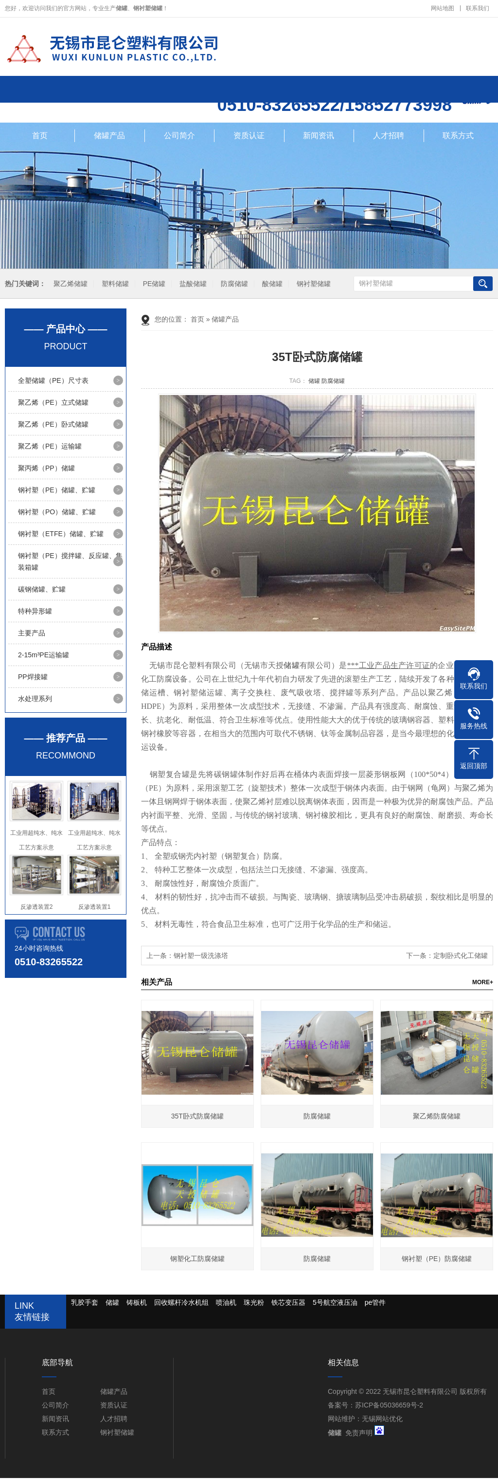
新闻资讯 (318, 136)
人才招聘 (388, 136)
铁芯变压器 (288, 1303)
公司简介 (179, 136)
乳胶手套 (84, 1303)
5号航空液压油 (335, 1303)
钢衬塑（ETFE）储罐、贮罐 (61, 535)
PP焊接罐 (33, 678)
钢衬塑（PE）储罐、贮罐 (56, 491)
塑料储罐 (115, 285)
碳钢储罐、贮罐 (42, 590)
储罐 (314, 382)
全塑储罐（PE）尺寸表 (53, 381)
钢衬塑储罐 (314, 285)
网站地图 (442, 8)
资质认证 (249, 136)
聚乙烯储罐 (70, 285)
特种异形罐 (35, 612)
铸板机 (136, 1303)
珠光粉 (254, 1303)
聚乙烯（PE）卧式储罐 (53, 425)
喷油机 (226, 1303)
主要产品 (31, 634)
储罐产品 (109, 136)
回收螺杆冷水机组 (181, 1303)
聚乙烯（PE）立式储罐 (53, 403)
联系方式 (458, 136)
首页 (40, 136)
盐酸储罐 (193, 285)
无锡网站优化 (382, 1420)
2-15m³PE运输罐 (43, 656)
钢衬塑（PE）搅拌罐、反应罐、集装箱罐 (70, 562)
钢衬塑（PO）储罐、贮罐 (57, 513)
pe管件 (375, 1303)
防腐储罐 (234, 285)
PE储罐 (154, 285)
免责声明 (359, 1434)
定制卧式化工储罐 (460, 956)
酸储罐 (272, 285)
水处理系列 (35, 699)
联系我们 (477, 8)
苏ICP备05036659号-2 (389, 1406)
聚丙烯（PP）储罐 (46, 469)
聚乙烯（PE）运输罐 (50, 447)
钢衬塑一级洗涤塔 (201, 956)
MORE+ (482, 983)
